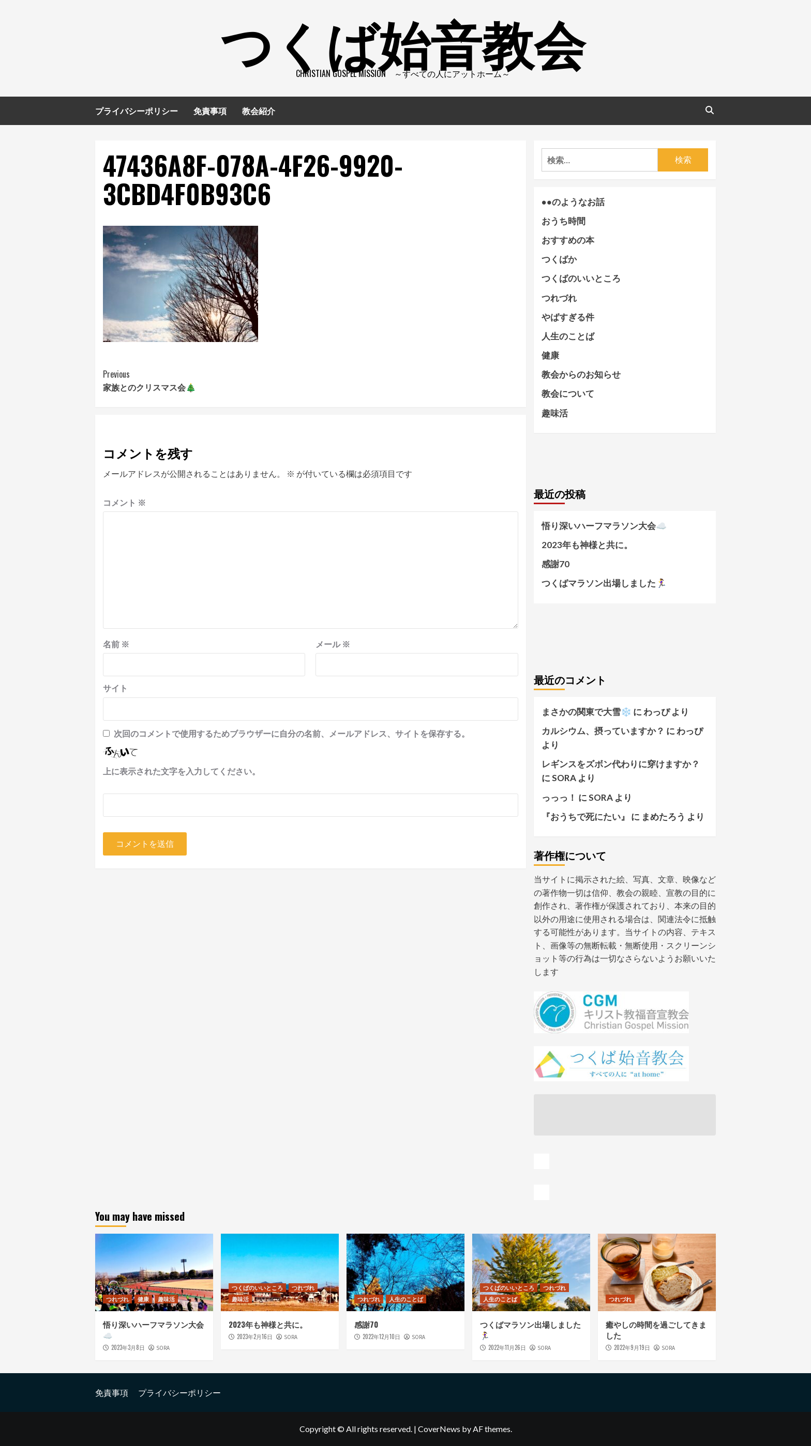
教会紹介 (258, 110)
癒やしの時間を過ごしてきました (656, 1329)
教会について (568, 393)
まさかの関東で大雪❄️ (587, 711)
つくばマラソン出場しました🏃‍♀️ (604, 583)
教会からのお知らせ (581, 374)
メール (333, 644)
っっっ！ (559, 797)
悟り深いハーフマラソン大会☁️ (604, 525)
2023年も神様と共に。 (587, 544)
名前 (116, 644)
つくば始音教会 (402, 41)
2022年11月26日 (507, 1347)
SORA (163, 1347)
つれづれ (559, 297)
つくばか (559, 259)
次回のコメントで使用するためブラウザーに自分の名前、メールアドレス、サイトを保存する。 (292, 733)
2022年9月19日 (632, 1347)
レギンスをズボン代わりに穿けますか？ (621, 763)
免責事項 (210, 110)
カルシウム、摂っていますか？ (603, 730)
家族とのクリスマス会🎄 (206, 381)
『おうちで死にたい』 (585, 816)
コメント (124, 502)
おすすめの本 (568, 240)
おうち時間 (563, 220)
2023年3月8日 (128, 1347)
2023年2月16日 (255, 1336)
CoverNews (439, 1429)
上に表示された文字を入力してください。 (181, 771)
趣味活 (555, 413)
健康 (550, 355)
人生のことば (568, 336)
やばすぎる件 (568, 317)
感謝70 (555, 563)
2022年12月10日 (381, 1336)
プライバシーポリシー (136, 110)
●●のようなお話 (573, 201)
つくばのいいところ (581, 278)
